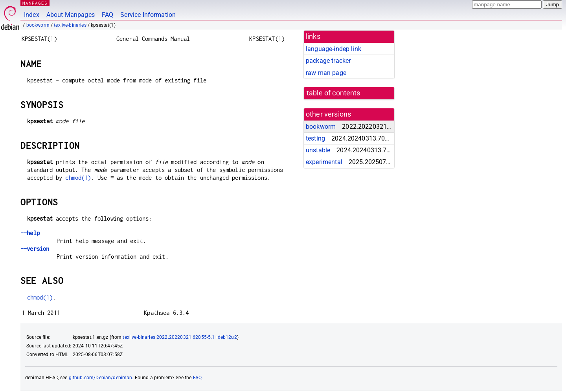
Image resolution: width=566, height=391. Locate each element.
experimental (324, 162)
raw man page (326, 73)
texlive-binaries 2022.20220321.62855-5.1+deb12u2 (180, 337)
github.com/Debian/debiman (100, 377)
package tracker (328, 60)
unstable (318, 150)
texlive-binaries (70, 25)
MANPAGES (35, 2)
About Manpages (70, 14)
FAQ (107, 14)
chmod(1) (78, 177)
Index (31, 14)
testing (315, 138)
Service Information (148, 14)
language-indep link (333, 49)
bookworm (38, 25)
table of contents (333, 93)
